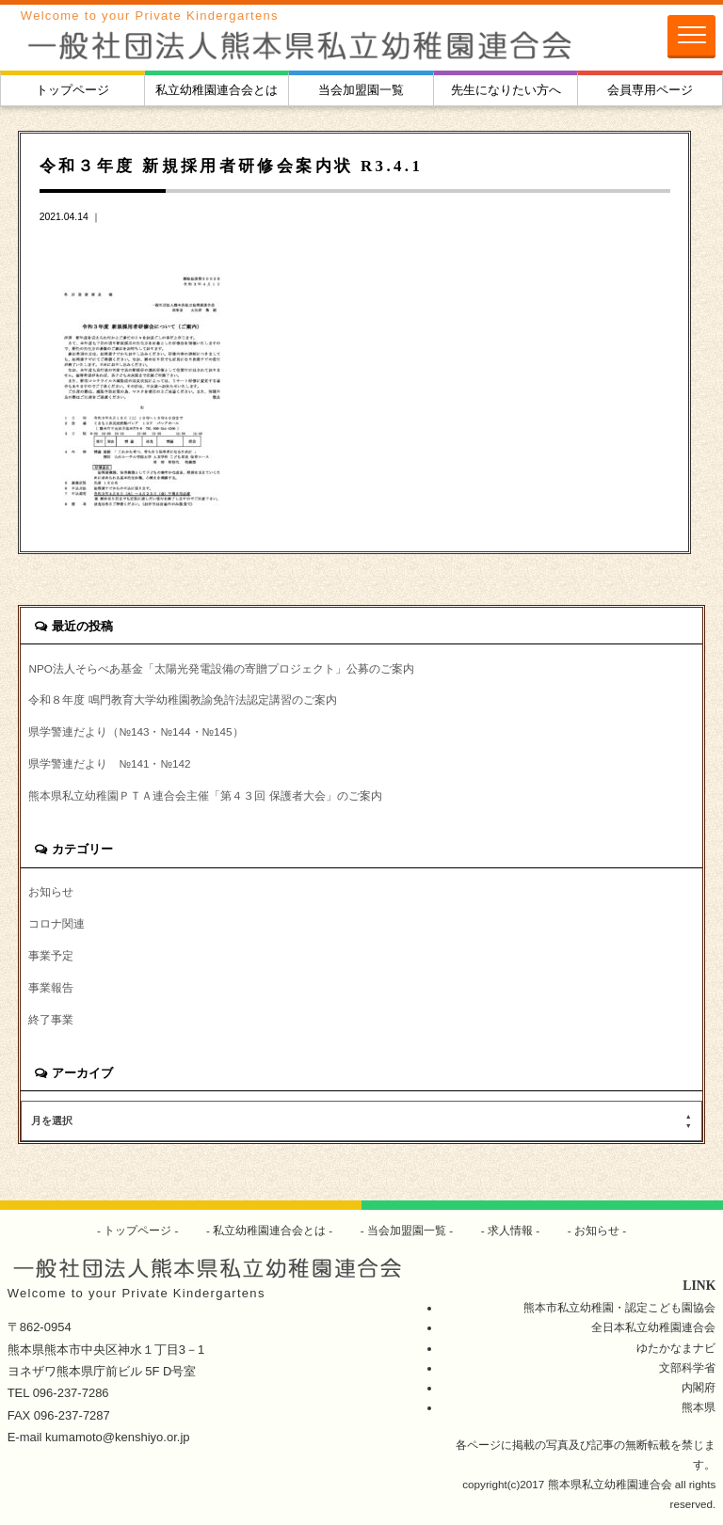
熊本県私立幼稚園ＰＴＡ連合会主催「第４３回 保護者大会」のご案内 (204, 795)
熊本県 (698, 1407)
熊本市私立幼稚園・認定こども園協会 (619, 1307)
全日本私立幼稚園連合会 (653, 1327)
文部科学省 (687, 1367)
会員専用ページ (650, 90)
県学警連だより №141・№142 (109, 763)
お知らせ (50, 891)
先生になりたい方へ (506, 90)
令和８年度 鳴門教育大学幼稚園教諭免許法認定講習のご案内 (182, 699)
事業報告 (50, 987)
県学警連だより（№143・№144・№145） (135, 731)
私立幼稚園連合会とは (216, 90)
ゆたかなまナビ (675, 1348)
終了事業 (50, 1019)
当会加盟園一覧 (361, 90)
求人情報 (511, 1230)
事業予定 (50, 955)
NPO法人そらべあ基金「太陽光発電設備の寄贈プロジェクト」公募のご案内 (220, 668)
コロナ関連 (56, 923)
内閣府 (698, 1387)
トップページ (72, 90)
